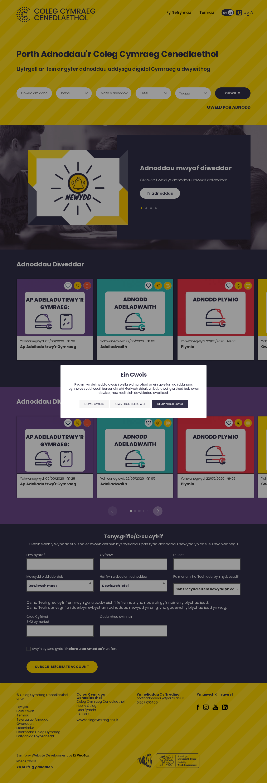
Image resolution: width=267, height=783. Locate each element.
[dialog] (133, 391)
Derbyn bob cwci (170, 404)
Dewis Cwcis (94, 404)
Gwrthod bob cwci (130, 404)
